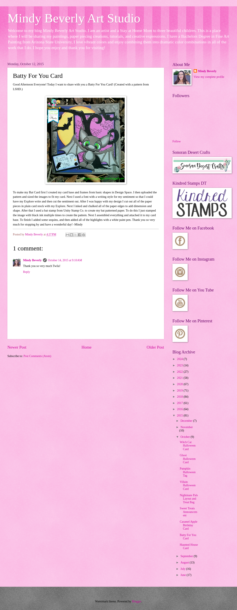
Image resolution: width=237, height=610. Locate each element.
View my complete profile (209, 76)
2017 (180, 403)
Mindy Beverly (32, 260)
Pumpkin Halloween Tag (188, 472)
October (186, 436)
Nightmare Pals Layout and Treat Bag (189, 499)
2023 (180, 365)
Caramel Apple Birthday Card (188, 525)
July (183, 568)
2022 (180, 371)
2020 (180, 384)
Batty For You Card (188, 536)
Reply (26, 271)
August (185, 562)
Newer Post (16, 347)
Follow (176, 141)
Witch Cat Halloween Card (188, 446)
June (184, 575)
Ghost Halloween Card (188, 459)
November (187, 427)
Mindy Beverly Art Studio (73, 18)
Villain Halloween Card (188, 485)
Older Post (155, 347)
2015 (180, 415)
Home (86, 347)
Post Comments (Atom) (37, 356)
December (187, 420)
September (187, 556)
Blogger (136, 601)
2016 (180, 409)
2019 (180, 390)
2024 (180, 359)
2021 (180, 377)
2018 (180, 396)
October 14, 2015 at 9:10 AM (65, 260)
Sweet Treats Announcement (188, 512)
